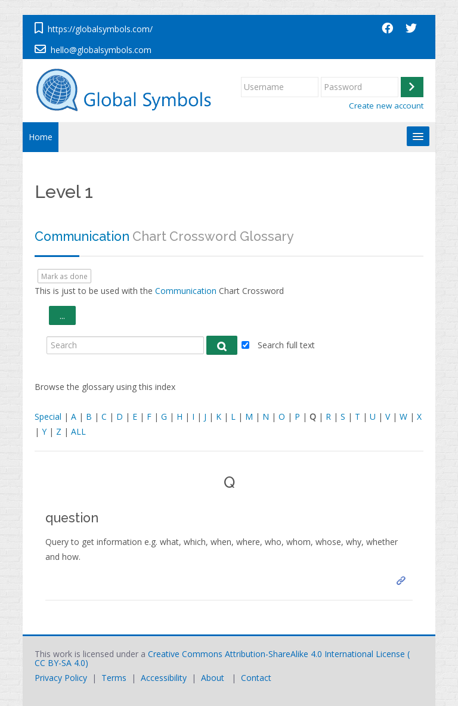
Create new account (386, 105)
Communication (82, 236)
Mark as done (64, 276)
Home (40, 137)
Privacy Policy (61, 677)
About (212, 677)
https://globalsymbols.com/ (100, 29)
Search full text (286, 345)
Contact (256, 677)
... (68, 315)
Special (48, 416)
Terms (113, 677)
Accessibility (164, 677)
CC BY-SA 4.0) (61, 662)
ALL (78, 431)
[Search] (125, 345)
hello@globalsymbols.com (101, 49)
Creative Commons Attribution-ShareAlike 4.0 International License (276, 653)
